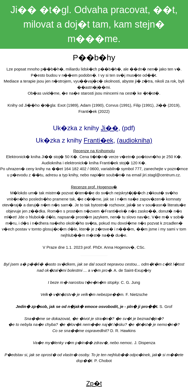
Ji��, (110, 128)
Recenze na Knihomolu (94, 150)
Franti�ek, (99, 140)
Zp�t (94, 383)
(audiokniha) (134, 140)
